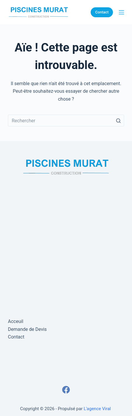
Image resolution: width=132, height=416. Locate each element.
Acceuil (15, 321)
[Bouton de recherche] (118, 120)
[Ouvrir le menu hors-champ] (121, 12)
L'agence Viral (97, 408)
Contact (102, 12)
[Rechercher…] (66, 120)
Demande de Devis (27, 329)
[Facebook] (66, 389)
